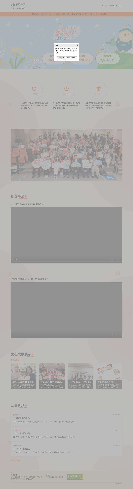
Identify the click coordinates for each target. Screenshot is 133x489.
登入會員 (61, 58)
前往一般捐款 (71, 58)
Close (77, 45)
